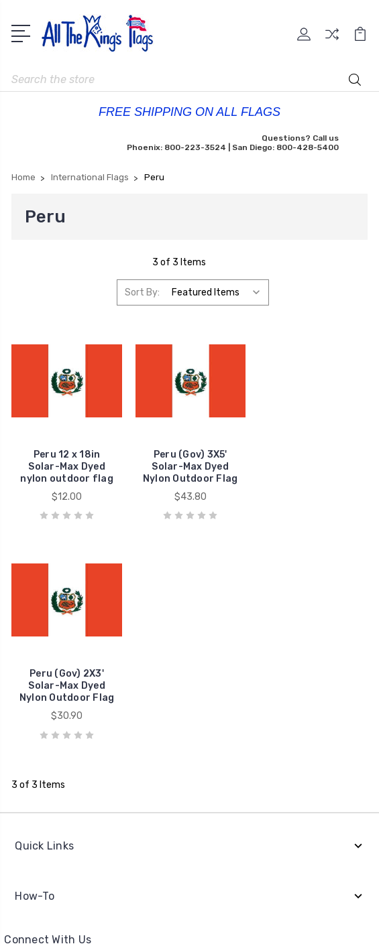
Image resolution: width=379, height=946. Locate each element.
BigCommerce (213, 893)
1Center (238, 926)
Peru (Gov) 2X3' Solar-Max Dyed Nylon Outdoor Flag (312, 466)
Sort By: (142, 292)
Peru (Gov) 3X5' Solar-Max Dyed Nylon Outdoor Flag (189, 466)
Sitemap (190, 910)
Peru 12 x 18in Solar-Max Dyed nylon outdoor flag (66, 466)
